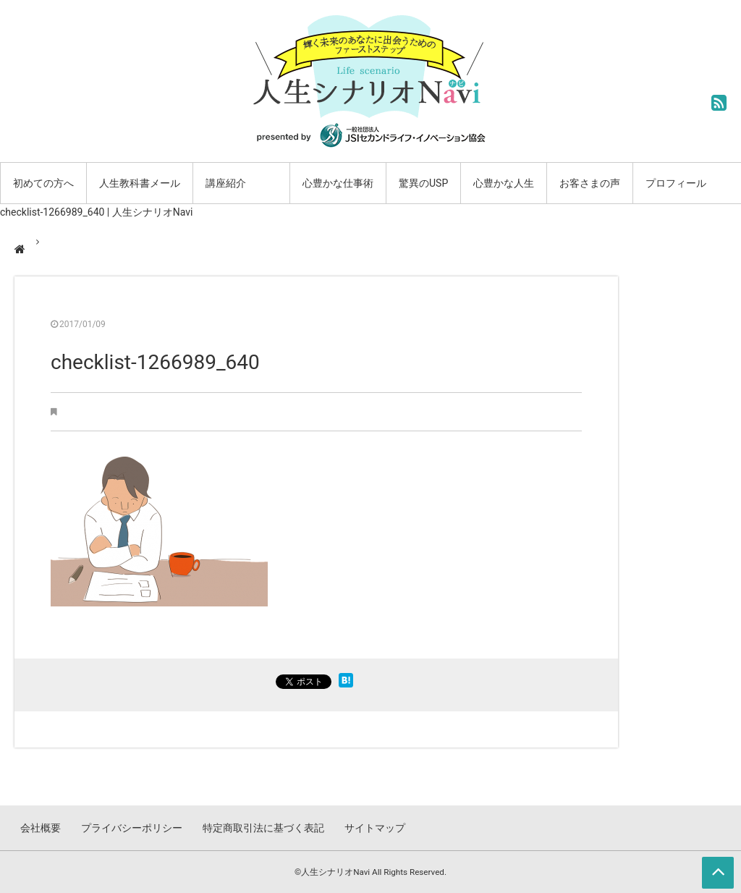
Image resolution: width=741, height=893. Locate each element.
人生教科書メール (139, 183)
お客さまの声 (589, 183)
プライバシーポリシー (131, 828)
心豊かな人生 (503, 183)
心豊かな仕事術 (337, 183)
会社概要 (40, 828)
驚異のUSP (423, 183)
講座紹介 (226, 183)
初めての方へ (43, 183)
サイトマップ (374, 828)
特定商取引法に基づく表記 (263, 828)
